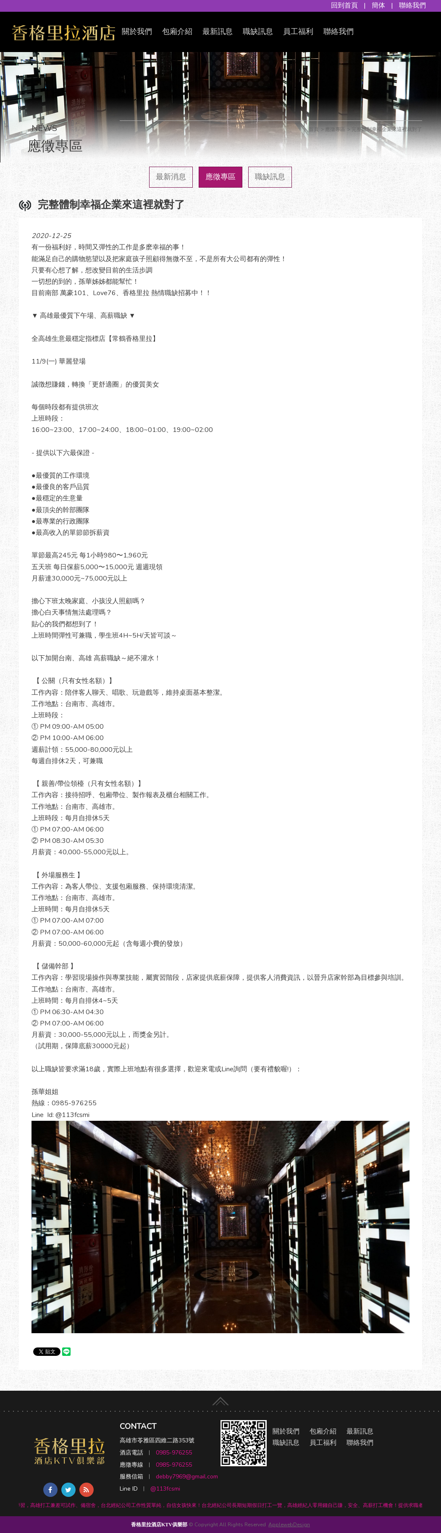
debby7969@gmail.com (187, 1477)
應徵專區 (220, 177)
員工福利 (298, 31)
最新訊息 (217, 31)
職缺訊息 (258, 31)
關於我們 (137, 31)
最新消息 (171, 177)
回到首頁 (344, 5)
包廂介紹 (177, 31)
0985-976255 (174, 1453)
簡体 (378, 5)
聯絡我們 (412, 5)
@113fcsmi (165, 1489)
